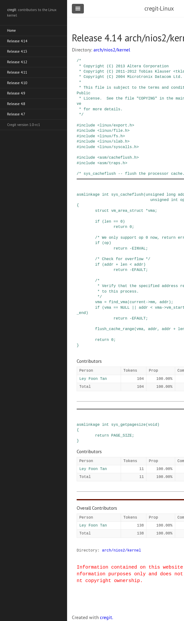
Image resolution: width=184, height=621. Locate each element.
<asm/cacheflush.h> (118, 157)
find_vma (118, 302)
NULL (124, 307)
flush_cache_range (114, 329)
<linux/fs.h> (111, 136)
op (106, 243)
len (107, 221)
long (170, 194)
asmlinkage (88, 194)
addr (108, 264)
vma (151, 210)
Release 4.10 (17, 83)
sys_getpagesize (128, 424)
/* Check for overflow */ (122, 259)
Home (11, 30)
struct (102, 210)
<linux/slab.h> (113, 141)
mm (152, 302)
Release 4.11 (17, 72)
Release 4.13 (17, 51)
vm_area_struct (127, 210)
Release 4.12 (17, 62)
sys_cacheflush (127, 194)
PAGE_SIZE (121, 435)
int (105, 194)
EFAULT (139, 270)
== (116, 221)
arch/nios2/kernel (111, 50)
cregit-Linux (159, 8)
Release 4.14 (17, 41)
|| (134, 307)
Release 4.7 (16, 114)
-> (148, 302)
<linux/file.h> (113, 130)
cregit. (106, 617)
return (120, 227)
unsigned (155, 194)
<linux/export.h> (115, 125)
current (138, 302)
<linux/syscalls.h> (118, 147)
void (152, 424)
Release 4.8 (16, 103)
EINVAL (139, 248)
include (87, 125)
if (97, 221)
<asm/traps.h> (112, 163)
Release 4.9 (16, 93)
